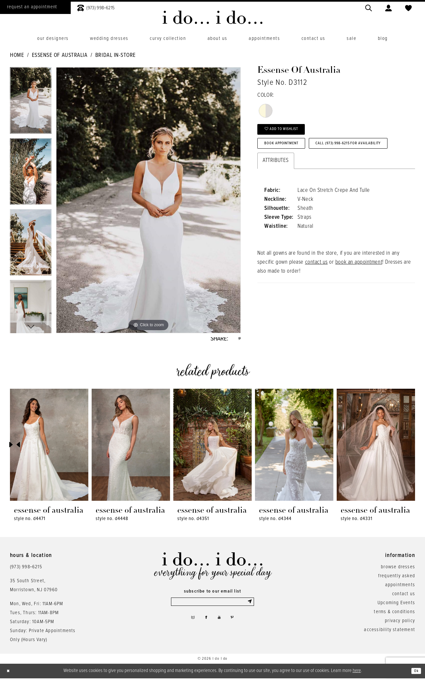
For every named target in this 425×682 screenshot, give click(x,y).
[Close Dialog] (10, 674)
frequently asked (396, 579)
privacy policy (400, 624)
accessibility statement (389, 633)
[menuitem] (96, 7)
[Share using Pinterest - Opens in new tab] (238, 340)
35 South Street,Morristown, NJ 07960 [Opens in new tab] (34, 589)
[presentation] (49, 448)
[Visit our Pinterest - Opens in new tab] (236, 625)
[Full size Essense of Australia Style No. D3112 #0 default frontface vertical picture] (148, 200)
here (357, 674)
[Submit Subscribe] (249, 606)
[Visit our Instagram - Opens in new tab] (188, 625)
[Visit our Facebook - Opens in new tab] (204, 625)
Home (17, 55)
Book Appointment (290, 152)
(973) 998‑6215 (26, 570)
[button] (388, 7)
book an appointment (358, 292)
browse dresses (398, 570)
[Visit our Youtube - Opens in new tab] (220, 625)
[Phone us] (96, 7)
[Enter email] (212, 606)
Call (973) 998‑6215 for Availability (312, 171)
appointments (400, 588)
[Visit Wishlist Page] (408, 7)
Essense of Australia (60, 55)
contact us (316, 292)
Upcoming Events (396, 606)
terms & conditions (394, 615)
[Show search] (369, 7)
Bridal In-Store (115, 55)
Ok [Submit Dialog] (414, 674)
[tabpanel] (30, 102)
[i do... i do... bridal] (213, 17)
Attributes (276, 190)
